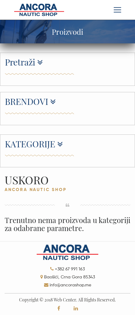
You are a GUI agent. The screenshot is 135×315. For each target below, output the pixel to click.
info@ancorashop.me (70, 285)
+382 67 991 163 (70, 269)
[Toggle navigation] (117, 10)
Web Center (65, 300)
